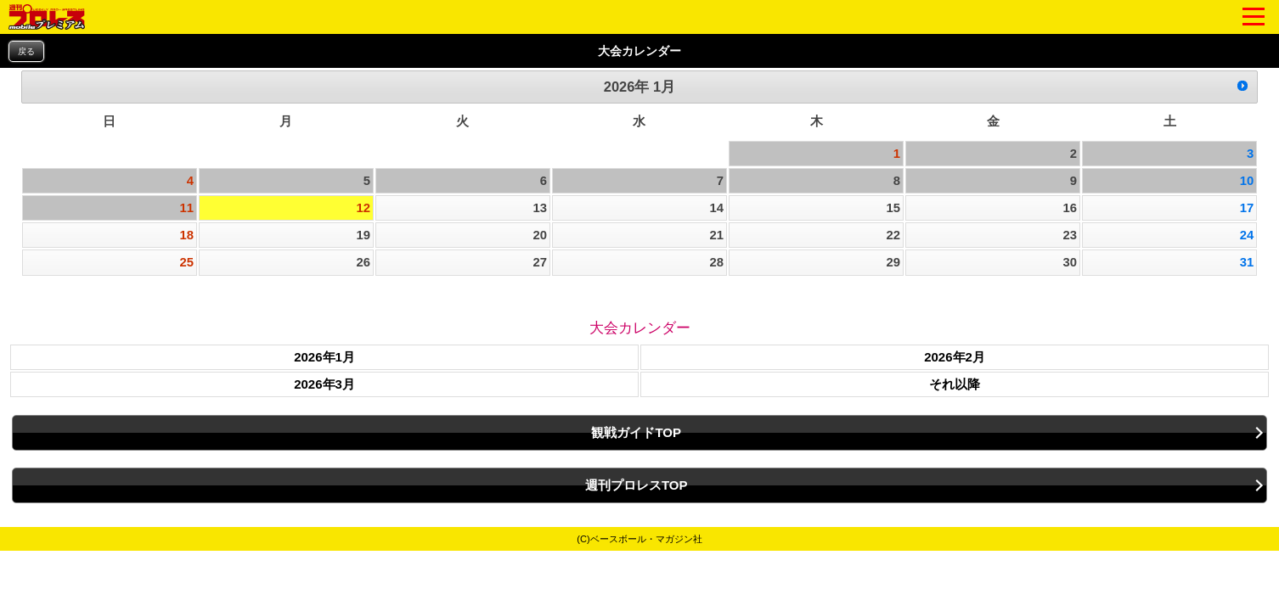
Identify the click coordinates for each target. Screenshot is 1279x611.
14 (717, 208)
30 (1070, 262)
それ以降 (954, 384)
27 (539, 262)
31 (1247, 262)
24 (1247, 235)
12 (363, 208)
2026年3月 (324, 384)
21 (717, 235)
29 (894, 262)
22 (894, 235)
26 (363, 262)
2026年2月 (954, 357)
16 (1070, 208)
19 (363, 235)
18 (186, 235)
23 (1070, 235)
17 (1247, 208)
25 (186, 262)
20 (539, 235)
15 (894, 208)
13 (539, 208)
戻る (26, 51)
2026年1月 (324, 357)
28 (717, 262)
